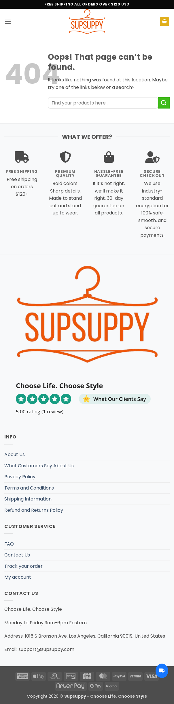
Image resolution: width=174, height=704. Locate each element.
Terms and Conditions (29, 488)
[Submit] (164, 103)
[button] (7, 21)
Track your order (23, 566)
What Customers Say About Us (39, 465)
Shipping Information (28, 499)
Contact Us (17, 555)
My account (17, 577)
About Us (14, 454)
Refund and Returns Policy (33, 510)
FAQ (9, 544)
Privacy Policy (19, 476)
